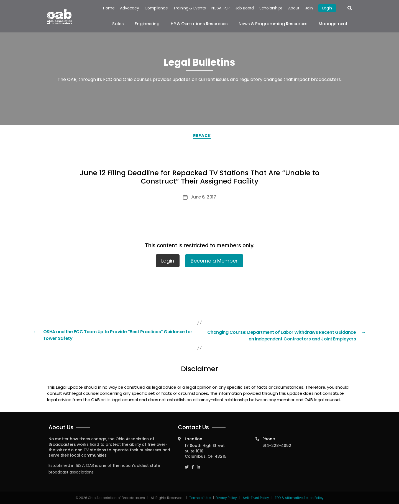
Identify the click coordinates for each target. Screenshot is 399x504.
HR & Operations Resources (199, 24)
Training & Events (189, 8)
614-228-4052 (276, 445)
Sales (118, 24)
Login (327, 8)
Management (333, 24)
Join (309, 8)
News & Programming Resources (273, 24)
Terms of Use (198, 497)
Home (109, 8)
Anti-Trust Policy (256, 497)
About (294, 8)
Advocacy (129, 8)
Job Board (244, 8)
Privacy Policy (225, 497)
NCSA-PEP (220, 8)
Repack (202, 135)
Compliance (156, 8)
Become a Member (214, 260)
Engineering (147, 24)
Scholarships (271, 8)
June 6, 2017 (203, 197)
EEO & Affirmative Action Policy (300, 497)
